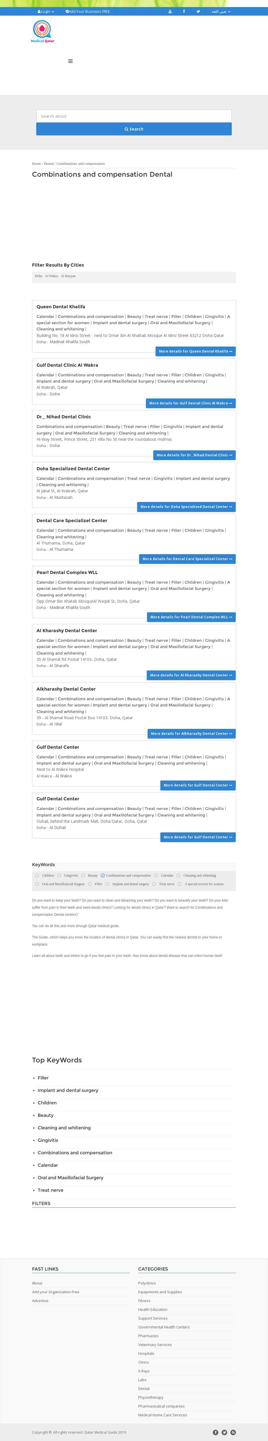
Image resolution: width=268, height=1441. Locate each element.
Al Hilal (56, 724)
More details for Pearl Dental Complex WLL (191, 617)
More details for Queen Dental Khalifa (195, 351)
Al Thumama (61, 549)
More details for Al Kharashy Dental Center (191, 675)
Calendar (45, 316)
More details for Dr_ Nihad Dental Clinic (194, 455)
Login (46, 11)
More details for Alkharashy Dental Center (191, 733)
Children (193, 316)
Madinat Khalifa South (70, 341)
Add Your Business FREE (88, 11)
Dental (49, 163)
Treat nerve (156, 316)
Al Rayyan (68, 276)
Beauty (134, 316)
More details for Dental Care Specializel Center (187, 558)
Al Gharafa (59, 665)
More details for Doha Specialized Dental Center (186, 506)
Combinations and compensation (81, 163)
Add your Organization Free (55, 1291)
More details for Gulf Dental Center (198, 785)
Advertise (40, 1300)
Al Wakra (51, 276)
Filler (176, 316)
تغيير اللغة (221, 11)
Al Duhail (58, 827)
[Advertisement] (131, 221)
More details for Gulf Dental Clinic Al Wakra (190, 403)
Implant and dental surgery (120, 322)
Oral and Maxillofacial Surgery (180, 322)
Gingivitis (214, 316)
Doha (38, 276)
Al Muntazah (61, 497)
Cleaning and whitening (60, 329)
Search (134, 129)
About (37, 1283)
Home (36, 163)
